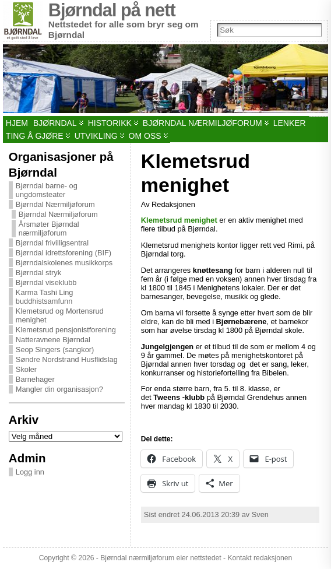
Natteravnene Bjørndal (53, 339)
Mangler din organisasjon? (59, 389)
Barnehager (35, 379)
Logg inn (30, 472)
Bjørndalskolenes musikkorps (64, 262)
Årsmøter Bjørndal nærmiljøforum (49, 228)
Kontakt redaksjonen (259, 558)
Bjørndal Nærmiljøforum (55, 204)
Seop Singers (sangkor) (55, 349)
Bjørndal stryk (38, 272)
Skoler (26, 369)
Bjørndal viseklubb (46, 282)
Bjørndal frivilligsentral (52, 242)
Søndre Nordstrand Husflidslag (67, 359)
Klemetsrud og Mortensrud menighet (60, 315)
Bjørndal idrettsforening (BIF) (63, 252)
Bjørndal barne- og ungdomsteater (47, 190)
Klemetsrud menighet (179, 220)
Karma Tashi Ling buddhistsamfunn (44, 296)
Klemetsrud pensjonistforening (66, 329)
